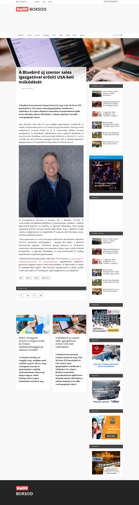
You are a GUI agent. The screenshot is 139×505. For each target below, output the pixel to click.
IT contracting (74, 259)
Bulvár (68, 35)
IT (21, 278)
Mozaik (82, 35)
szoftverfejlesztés (50, 261)
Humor (75, 35)
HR (36, 278)
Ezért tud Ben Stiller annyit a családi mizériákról (110, 93)
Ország (37, 2)
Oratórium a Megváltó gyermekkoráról (105, 184)
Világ (44, 2)
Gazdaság (21, 35)
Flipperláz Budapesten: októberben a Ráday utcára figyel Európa (111, 104)
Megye (50, 2)
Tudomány (46, 35)
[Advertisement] (88, 18)
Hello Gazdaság (26, 88)
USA (29, 278)
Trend (61, 35)
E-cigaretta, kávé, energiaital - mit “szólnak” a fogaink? (110, 114)
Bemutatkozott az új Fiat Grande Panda (110, 143)
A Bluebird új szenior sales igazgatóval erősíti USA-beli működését (46, 77)
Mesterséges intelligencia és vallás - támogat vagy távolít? (111, 124)
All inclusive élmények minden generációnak (111, 134)
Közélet (29, 35)
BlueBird (45, 278)
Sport (54, 35)
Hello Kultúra (98, 157)
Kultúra (37, 35)
